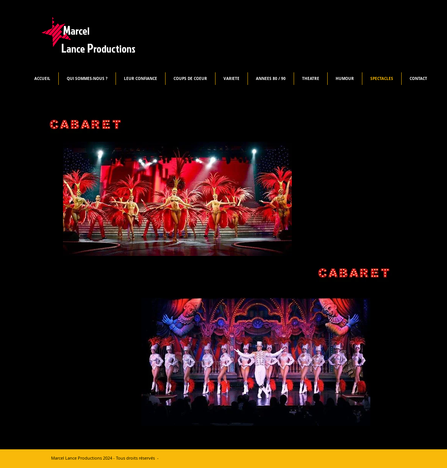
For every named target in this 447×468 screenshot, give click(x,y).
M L (98, 39)
